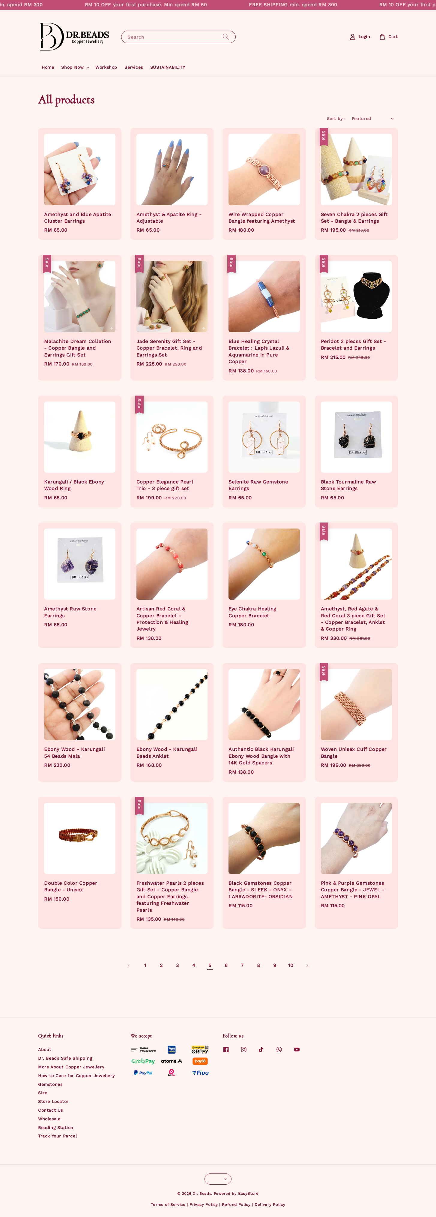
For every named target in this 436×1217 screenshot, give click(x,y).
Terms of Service (168, 1204)
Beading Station (55, 1127)
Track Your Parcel (57, 1136)
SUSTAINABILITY (167, 67)
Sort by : (336, 118)
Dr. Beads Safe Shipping (65, 1058)
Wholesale (49, 1118)
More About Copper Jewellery (71, 1067)
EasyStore (248, 1193)
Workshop (106, 67)
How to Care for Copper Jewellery (76, 1075)
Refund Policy (236, 1204)
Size (42, 1092)
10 (290, 965)
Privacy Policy (204, 1204)
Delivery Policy (270, 1204)
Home (48, 67)
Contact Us (50, 1110)
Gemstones (50, 1084)
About (44, 1049)
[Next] (307, 965)
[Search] (225, 37)
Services (133, 67)
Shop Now (72, 67)
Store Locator (53, 1101)
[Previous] (129, 965)
